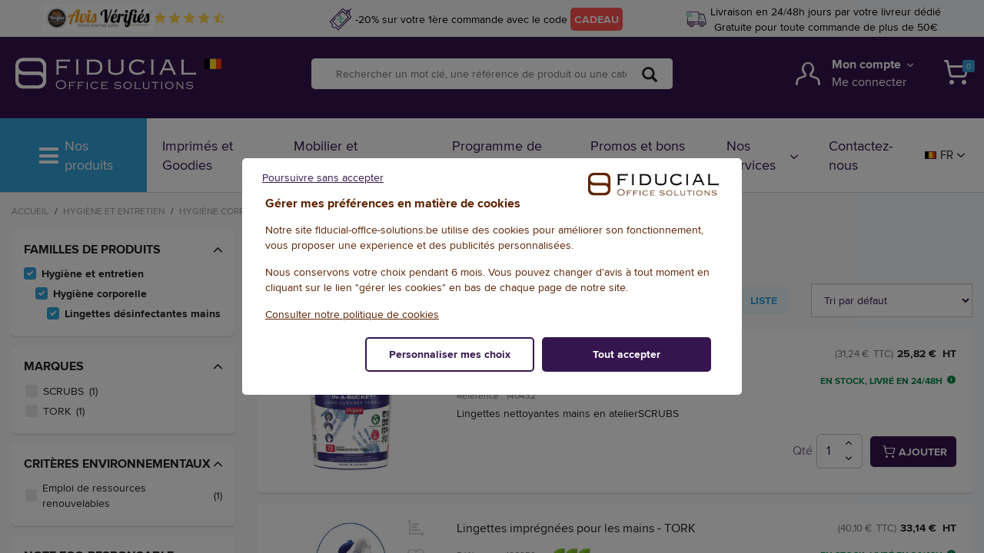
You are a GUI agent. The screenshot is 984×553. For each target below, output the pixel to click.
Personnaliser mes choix (449, 354)
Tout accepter (626, 354)
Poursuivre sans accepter (323, 177)
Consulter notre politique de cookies (352, 314)
